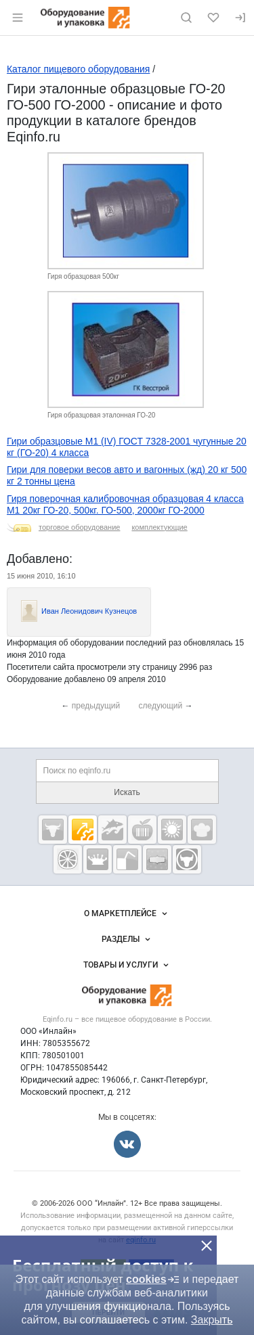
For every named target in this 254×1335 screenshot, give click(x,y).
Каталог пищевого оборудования (78, 69)
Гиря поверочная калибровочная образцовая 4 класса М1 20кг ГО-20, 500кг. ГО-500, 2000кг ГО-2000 (125, 504)
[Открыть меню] (17, 17)
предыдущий (96, 705)
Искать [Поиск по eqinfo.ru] (127, 792)
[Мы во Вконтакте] (127, 1144)
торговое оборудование (79, 527)
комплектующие (159, 527)
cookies (153, 1279)
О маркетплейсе (127, 913)
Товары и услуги (127, 964)
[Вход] (240, 17)
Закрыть (212, 1320)
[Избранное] (213, 17)
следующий (161, 705)
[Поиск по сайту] (186, 17)
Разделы (127, 939)
